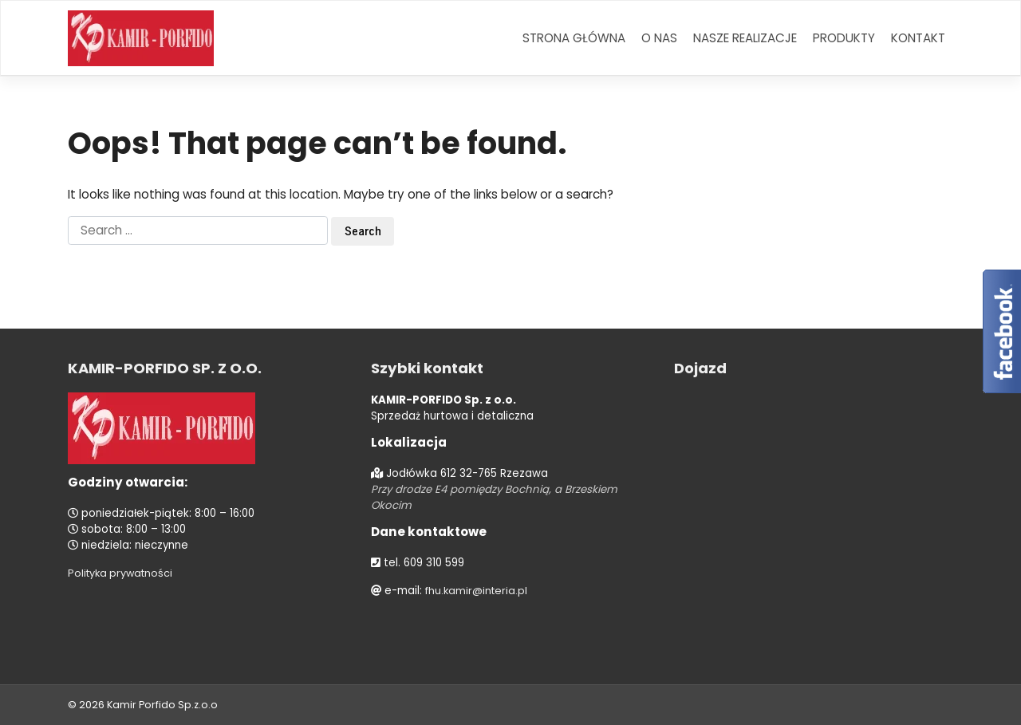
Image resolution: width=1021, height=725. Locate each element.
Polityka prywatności (123, 573)
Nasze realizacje (745, 38)
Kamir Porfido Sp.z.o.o (163, 704)
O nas (659, 38)
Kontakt (918, 38)
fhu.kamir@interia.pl (478, 590)
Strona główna (573, 38)
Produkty (844, 38)
